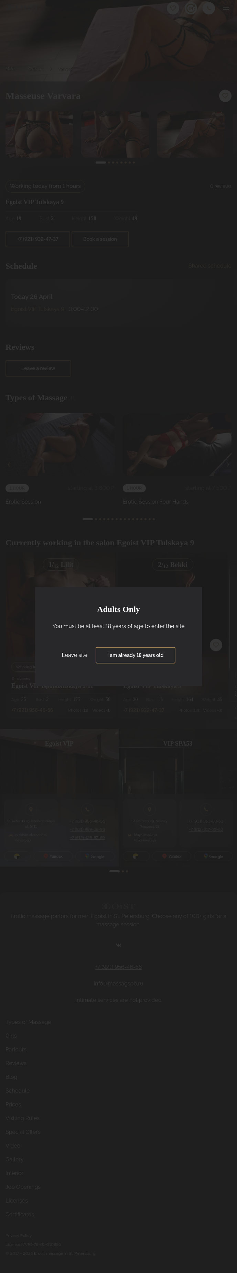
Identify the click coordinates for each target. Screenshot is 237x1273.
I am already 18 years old (135, 655)
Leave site (75, 655)
